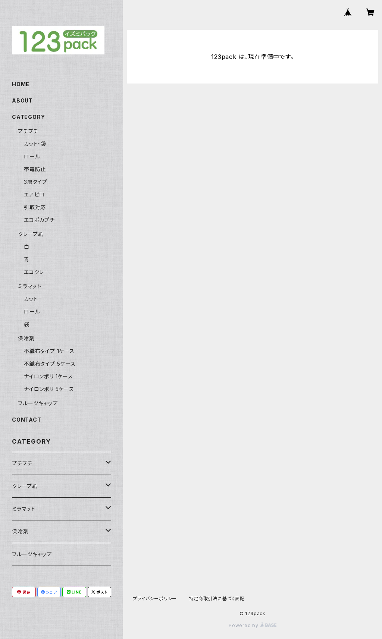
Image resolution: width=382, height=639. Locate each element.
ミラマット (29, 286)
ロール (32, 156)
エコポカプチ (39, 220)
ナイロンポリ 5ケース (49, 389)
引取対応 (35, 207)
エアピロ (34, 194)
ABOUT (22, 100)
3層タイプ (35, 182)
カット (31, 299)
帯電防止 (35, 169)
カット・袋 (35, 144)
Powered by (252, 625)
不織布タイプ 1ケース (49, 351)
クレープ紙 (31, 234)
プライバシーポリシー (155, 598)
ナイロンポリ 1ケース (48, 376)
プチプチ (28, 131)
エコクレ (34, 272)
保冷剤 (26, 338)
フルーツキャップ (37, 403)
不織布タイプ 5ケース (50, 364)
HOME (20, 84)
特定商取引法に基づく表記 (217, 598)
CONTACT (26, 419)
